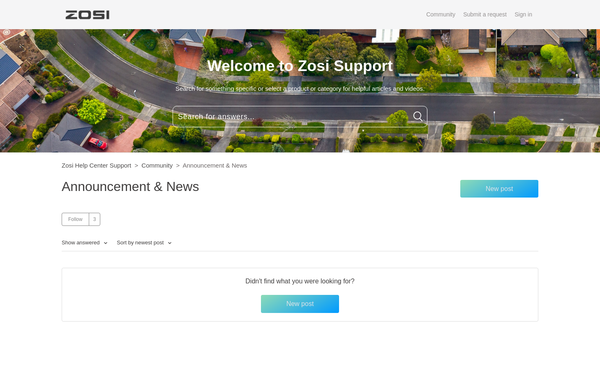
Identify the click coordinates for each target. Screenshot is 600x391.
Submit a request (485, 14)
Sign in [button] (523, 14)
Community (440, 14)
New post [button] (499, 188)
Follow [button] (75, 219)
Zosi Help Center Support (96, 165)
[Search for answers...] (300, 116)
